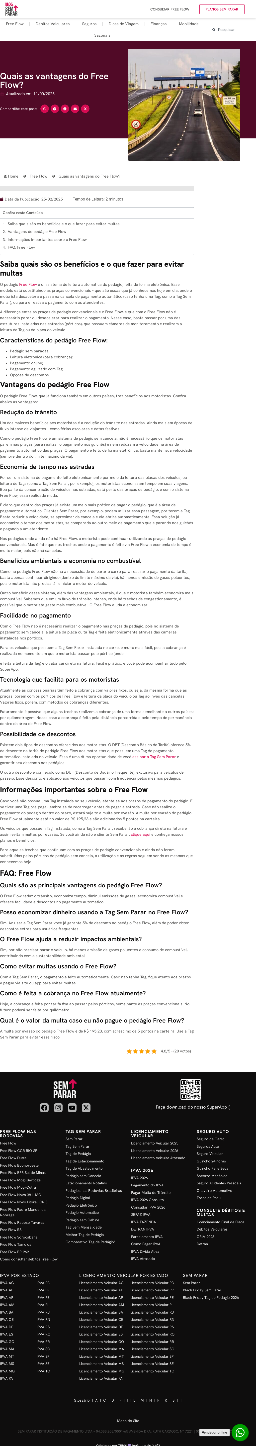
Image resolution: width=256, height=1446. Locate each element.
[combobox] (233, 29)
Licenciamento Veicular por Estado (123, 1275)
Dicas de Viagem (124, 23)
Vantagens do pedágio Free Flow (37, 231)
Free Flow (15, 23)
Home (15, 176)
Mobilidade (189, 23)
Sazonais (102, 35)
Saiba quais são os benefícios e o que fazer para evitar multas (64, 223)
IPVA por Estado (19, 1275)
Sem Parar (195, 1275)
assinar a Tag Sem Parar (154, 756)
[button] (44, 108)
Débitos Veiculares (53, 23)
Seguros (89, 23)
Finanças (159, 23)
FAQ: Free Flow (21, 247)
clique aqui (140, 834)
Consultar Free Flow (169, 9)
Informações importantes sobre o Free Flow (47, 239)
